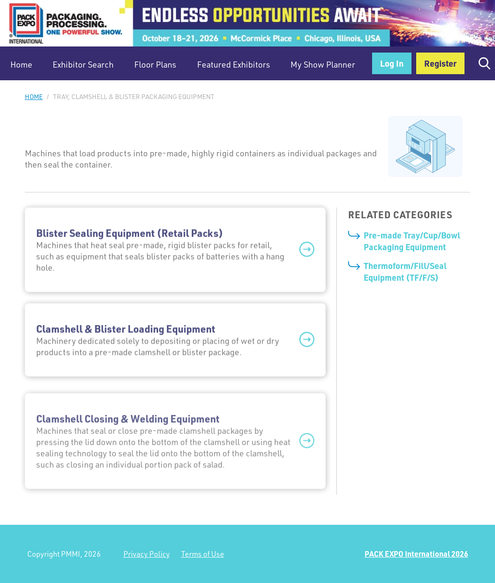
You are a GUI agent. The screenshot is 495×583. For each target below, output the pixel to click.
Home (21, 64)
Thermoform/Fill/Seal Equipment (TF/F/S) (405, 271)
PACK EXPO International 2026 (416, 554)
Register (440, 63)
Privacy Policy (146, 554)
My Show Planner (322, 64)
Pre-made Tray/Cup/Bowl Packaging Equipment (412, 241)
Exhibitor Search (83, 64)
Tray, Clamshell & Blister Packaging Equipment (133, 96)
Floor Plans (155, 64)
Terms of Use (202, 554)
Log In (392, 63)
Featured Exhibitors (233, 64)
